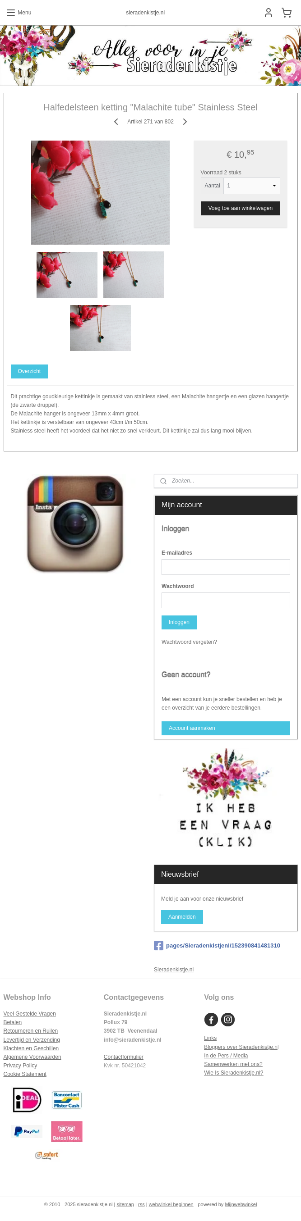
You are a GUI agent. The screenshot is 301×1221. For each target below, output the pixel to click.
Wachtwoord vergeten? (189, 642)
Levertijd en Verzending (32, 1040)
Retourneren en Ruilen (31, 1031)
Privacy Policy (20, 1065)
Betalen (13, 1022)
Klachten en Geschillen (31, 1048)
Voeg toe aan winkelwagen (240, 208)
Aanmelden (182, 917)
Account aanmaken (192, 728)
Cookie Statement (25, 1074)
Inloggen (179, 622)
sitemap (125, 1204)
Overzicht (29, 371)
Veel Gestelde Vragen (30, 1014)
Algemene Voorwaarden (32, 1057)
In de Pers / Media (226, 1055)
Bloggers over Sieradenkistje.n (241, 1047)
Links (210, 1038)
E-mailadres (177, 553)
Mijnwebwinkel (241, 1204)
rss (141, 1204)
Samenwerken (221, 1064)
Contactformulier (124, 1057)
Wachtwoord (178, 586)
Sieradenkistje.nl (174, 969)
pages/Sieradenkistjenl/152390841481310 (217, 945)
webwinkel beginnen (171, 1204)
